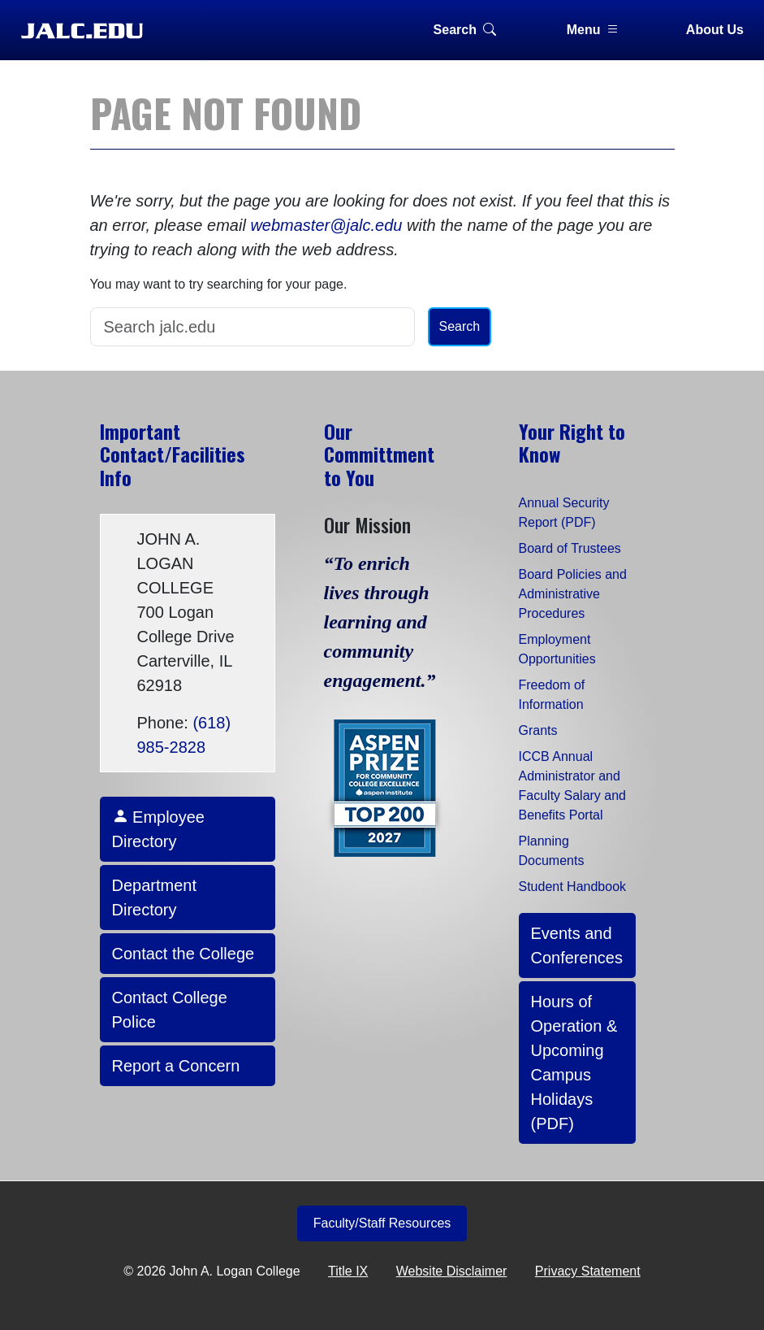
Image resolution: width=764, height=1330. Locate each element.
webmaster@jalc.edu (326, 225)
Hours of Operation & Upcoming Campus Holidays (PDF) (574, 1062)
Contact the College (183, 954)
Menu (593, 30)
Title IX (348, 1271)
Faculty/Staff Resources (382, 1223)
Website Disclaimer (451, 1271)
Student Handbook (573, 886)
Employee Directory (158, 829)
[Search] (252, 326)
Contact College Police (169, 1010)
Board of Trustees (570, 548)
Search (465, 30)
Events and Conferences (577, 945)
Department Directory (154, 897)
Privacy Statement (588, 1271)
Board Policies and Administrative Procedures (573, 593)
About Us (715, 30)
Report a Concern (176, 1066)
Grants (538, 730)
